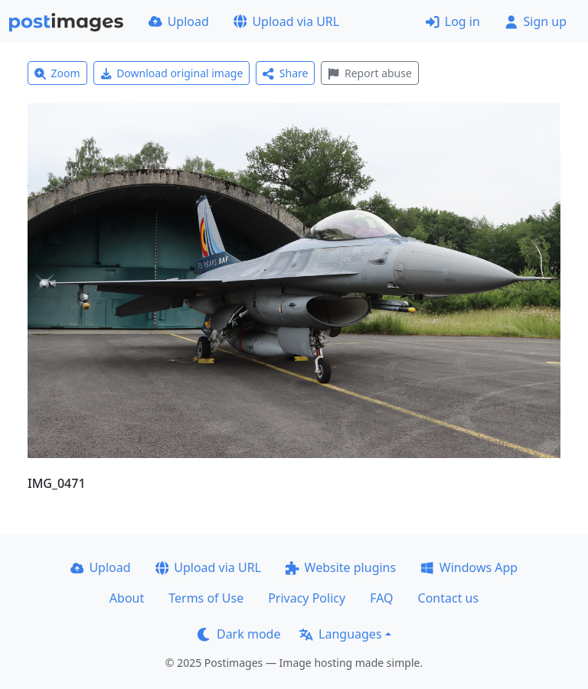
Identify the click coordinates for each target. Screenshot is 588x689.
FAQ (381, 598)
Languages (340, 634)
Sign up (536, 21)
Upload (179, 21)
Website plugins (341, 567)
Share (285, 73)
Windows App (469, 567)
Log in (453, 21)
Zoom (57, 73)
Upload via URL (286, 21)
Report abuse (369, 73)
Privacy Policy (306, 598)
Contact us (448, 598)
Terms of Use (205, 598)
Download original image (171, 73)
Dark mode (239, 634)
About (126, 598)
